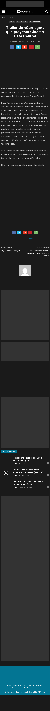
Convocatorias (17, 688)
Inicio (3, 17)
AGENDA (12, 22)
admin (14, 41)
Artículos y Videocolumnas (33, 685)
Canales (26, 688)
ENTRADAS (24, 22)
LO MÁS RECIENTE (34, 22)
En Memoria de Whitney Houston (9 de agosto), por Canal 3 (38, 253)
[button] (46, 11)
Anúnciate (35, 688)
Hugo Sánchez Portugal (10, 251)
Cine (18, 22)
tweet (31, 238)
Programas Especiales (14, 685)
